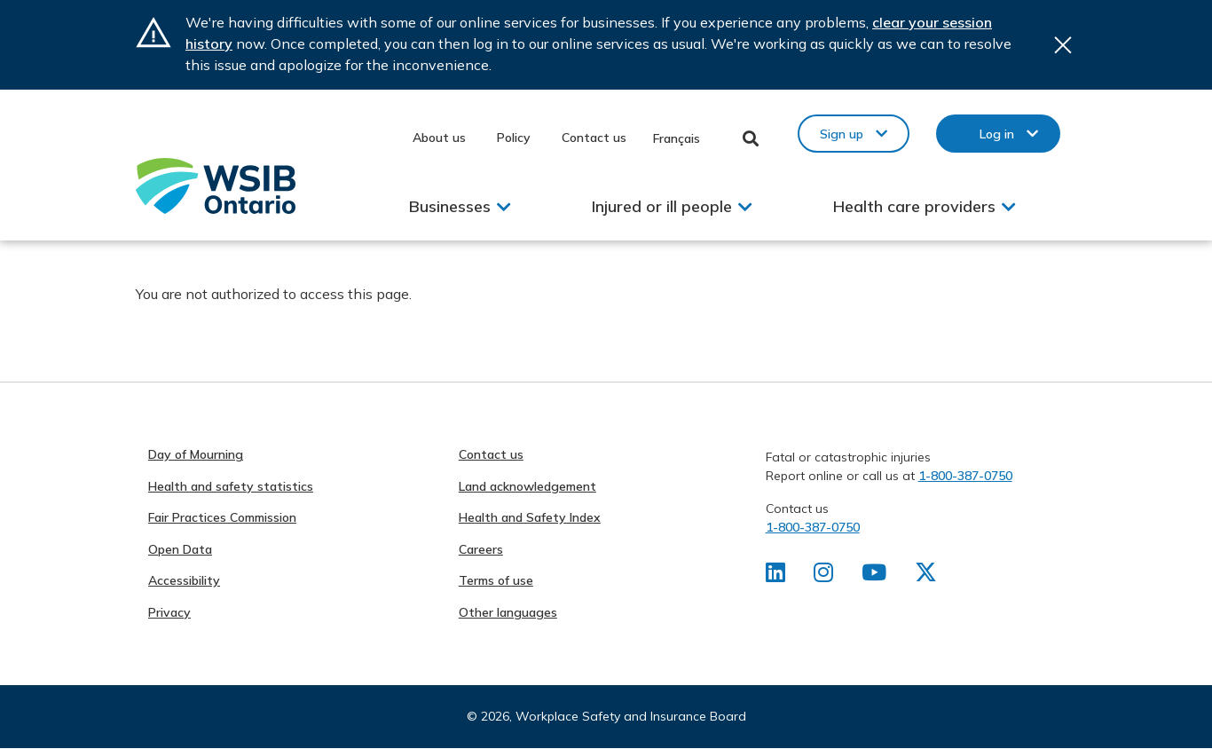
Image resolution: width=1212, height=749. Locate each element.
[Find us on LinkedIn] (776, 576)
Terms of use (496, 580)
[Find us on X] (928, 576)
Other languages (508, 612)
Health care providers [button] (914, 206)
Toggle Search (751, 138)
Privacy (169, 612)
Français (676, 138)
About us (439, 138)
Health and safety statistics (230, 486)
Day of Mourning (195, 454)
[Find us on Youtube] (876, 576)
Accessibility (184, 580)
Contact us (594, 138)
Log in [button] (997, 134)
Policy (514, 138)
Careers (481, 549)
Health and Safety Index (530, 517)
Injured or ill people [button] (662, 206)
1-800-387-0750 (965, 476)
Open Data (180, 549)
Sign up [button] (841, 134)
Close (1063, 44)
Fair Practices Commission (222, 517)
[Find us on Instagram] (825, 576)
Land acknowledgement (527, 486)
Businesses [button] (450, 206)
